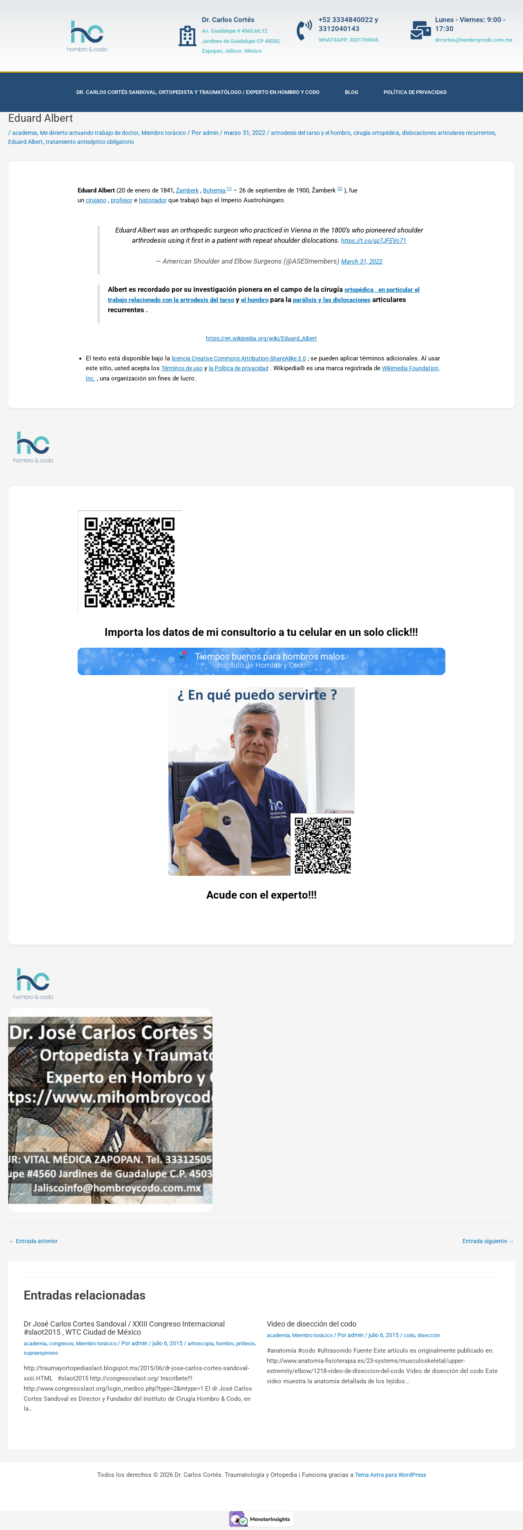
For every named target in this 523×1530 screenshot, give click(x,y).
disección (437, 1338)
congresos (64, 1346)
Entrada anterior (34, 1243)
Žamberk (188, 190)
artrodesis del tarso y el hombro (329, 132)
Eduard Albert (60, 141)
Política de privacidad (415, 92)
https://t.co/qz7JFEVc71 (373, 240)
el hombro (284, 300)
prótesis (34, 1355)
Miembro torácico (174, 132)
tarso (252, 300)
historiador (157, 200)
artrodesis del (221, 300)
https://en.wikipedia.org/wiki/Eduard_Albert (261, 338)
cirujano (97, 200)
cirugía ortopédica (400, 132)
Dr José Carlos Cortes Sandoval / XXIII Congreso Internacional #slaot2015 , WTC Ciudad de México (136, 1331)
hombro (238, 1346)
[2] (343, 188)
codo (416, 1338)
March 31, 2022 (362, 261)
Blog (351, 92)
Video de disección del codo (317, 1326)
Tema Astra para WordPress (390, 1477)
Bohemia (217, 190)
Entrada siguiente (486, 1243)
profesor (124, 200)
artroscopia (210, 1346)
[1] (232, 188)
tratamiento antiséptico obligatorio (129, 141)
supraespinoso (65, 1355)
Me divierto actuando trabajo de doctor (95, 132)
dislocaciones (141, 310)
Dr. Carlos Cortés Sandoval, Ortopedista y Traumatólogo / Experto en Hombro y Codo (198, 92)
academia (25, 132)
